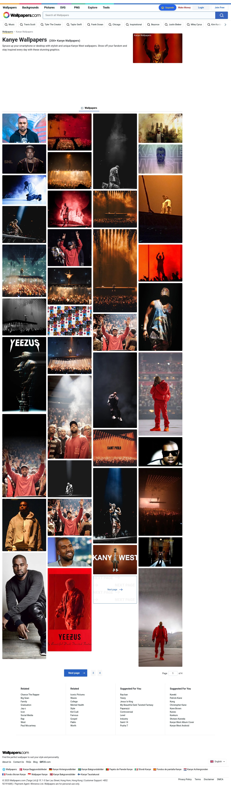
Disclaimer (209, 779)
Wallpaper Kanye (40, 774)
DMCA (220, 779)
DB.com (45, 762)
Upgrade (169, 7)
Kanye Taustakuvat (90, 774)
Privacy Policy (185, 779)
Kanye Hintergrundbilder (64, 769)
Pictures (49, 7)
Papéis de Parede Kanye (121, 769)
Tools (106, 7)
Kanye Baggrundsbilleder (35, 769)
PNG (77, 7)
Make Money (184, 7)
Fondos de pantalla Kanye (169, 769)
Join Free (220, 7)
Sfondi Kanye (144, 769)
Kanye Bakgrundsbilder (93, 769)
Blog (35, 762)
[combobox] (129, 15)
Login (201, 7)
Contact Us (18, 762)
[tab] (89, 108)
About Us (6, 762)
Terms (198, 779)
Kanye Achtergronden (197, 769)
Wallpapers (10, 7)
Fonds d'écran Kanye (16, 774)
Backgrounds (30, 7)
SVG (63, 7)
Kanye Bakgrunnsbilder (64, 774)
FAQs (28, 762)
